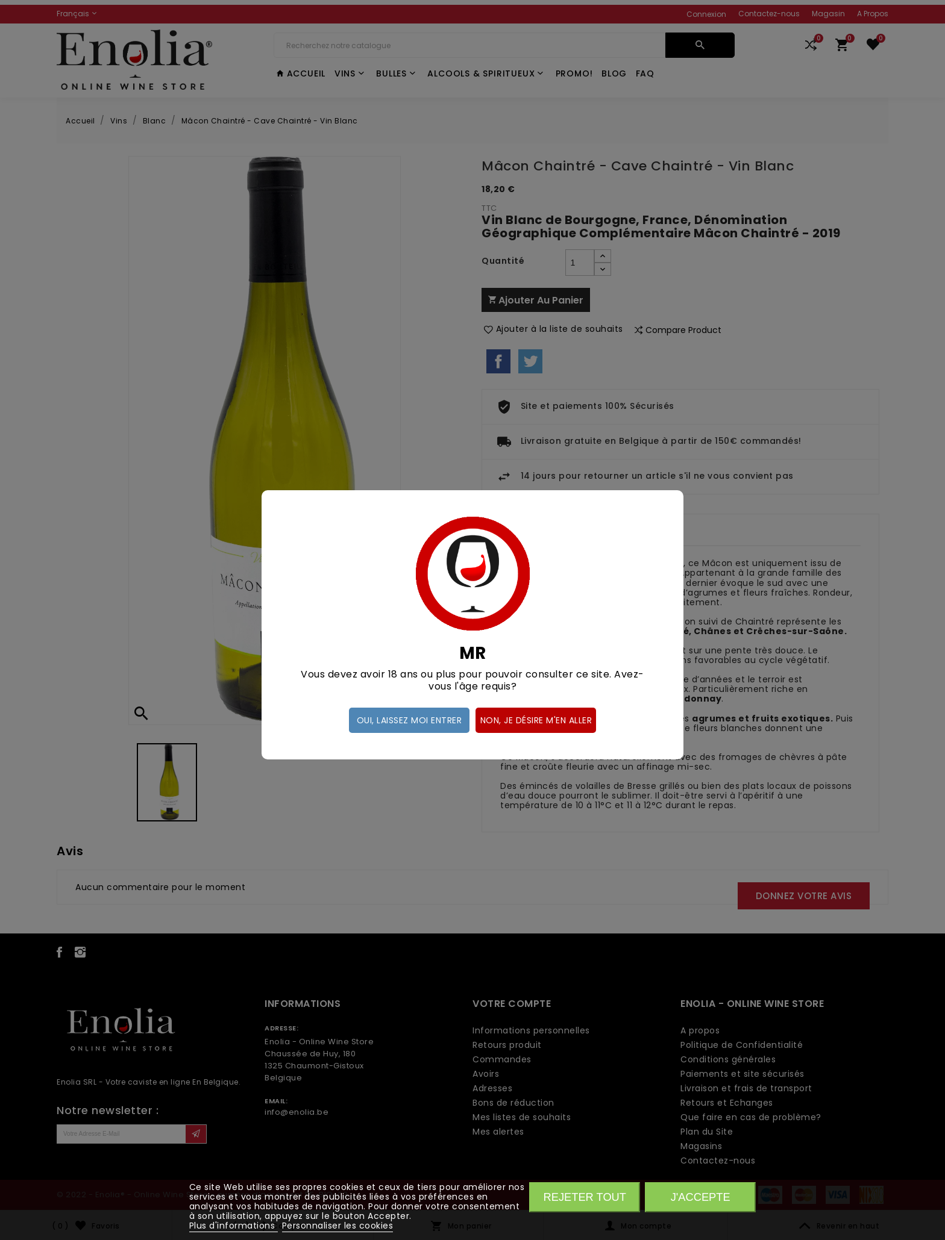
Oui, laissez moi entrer (409, 720)
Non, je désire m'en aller (536, 720)
